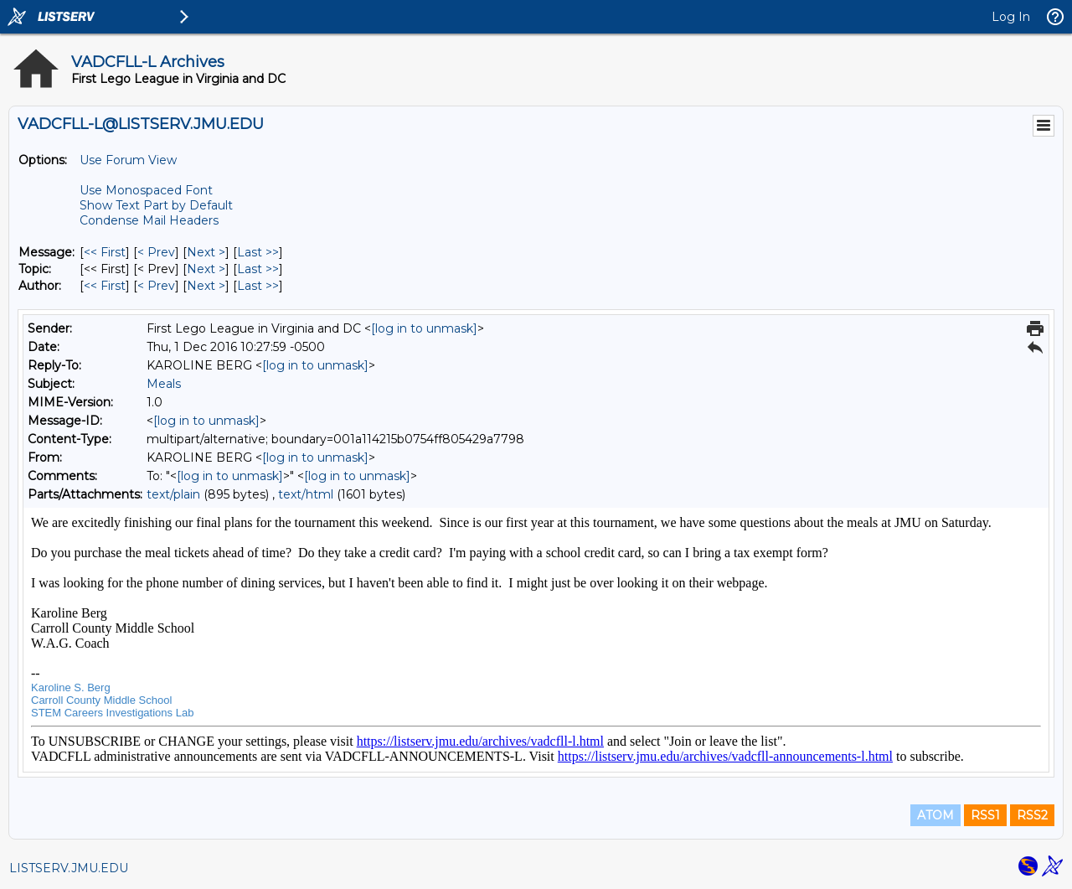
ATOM (935, 815)
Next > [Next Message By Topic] (206, 269)
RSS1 (985, 815)
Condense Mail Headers (149, 220)
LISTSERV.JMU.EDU (68, 868)
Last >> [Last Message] (258, 252)
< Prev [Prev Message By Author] (156, 285)
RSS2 (1032, 815)
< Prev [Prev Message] (156, 252)
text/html (305, 494)
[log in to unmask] (424, 328)
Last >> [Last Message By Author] (258, 285)
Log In (1011, 16)
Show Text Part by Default (156, 205)
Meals (164, 383)
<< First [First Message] (105, 252)
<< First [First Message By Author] (105, 285)
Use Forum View (128, 160)
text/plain (173, 494)
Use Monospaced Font (146, 190)
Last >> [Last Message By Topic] (258, 269)
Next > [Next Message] (206, 252)
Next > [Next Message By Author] (206, 285)
